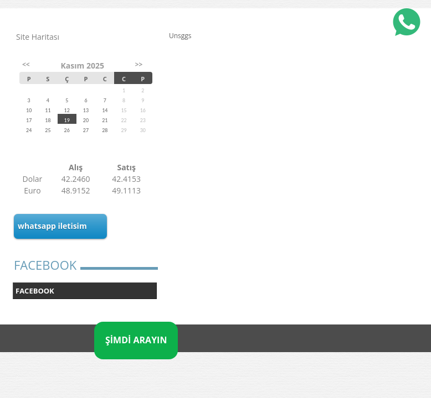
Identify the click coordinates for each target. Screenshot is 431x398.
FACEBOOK (35, 291)
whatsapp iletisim (52, 226)
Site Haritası (37, 37)
